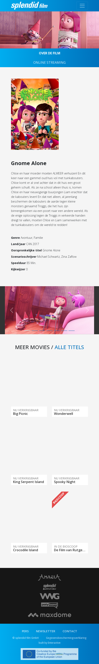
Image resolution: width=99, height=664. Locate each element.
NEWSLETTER (45, 631)
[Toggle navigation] (82, 6)
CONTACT (70, 631)
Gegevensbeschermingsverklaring (66, 638)
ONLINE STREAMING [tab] (49, 62)
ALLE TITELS (69, 347)
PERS (25, 631)
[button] (11, 310)
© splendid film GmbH (25, 638)
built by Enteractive (50, 642)
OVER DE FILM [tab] (49, 53)
